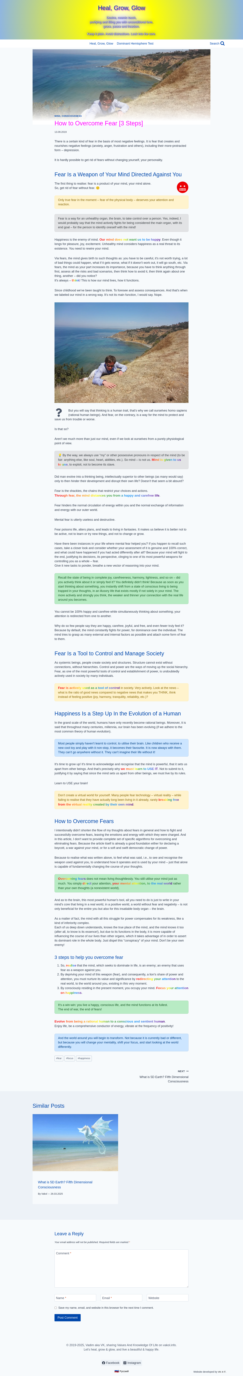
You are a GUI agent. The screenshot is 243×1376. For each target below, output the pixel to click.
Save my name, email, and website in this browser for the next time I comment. (106, 1307)
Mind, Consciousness (68, 116)
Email (107, 1298)
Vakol (44, 1193)
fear (59, 1058)
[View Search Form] (217, 44)
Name (61, 1298)
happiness (84, 1058)
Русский (121, 1371)
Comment (63, 1253)
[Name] (75, 1297)
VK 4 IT (222, 1371)
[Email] (121, 1297)
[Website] (167, 1297)
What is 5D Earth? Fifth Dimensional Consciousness (156, 1076)
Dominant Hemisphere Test (135, 43)
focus (69, 1058)
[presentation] (75, 1142)
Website (153, 1298)
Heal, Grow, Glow (101, 43)
